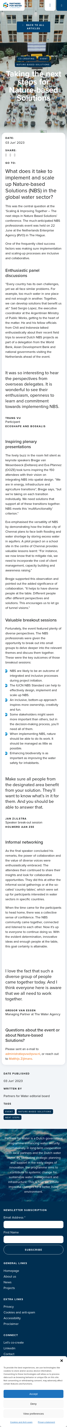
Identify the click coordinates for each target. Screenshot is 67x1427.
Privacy (9, 1306)
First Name (11, 1232)
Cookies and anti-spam (19, 1312)
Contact (9, 1354)
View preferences (33, 1413)
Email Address (14, 1217)
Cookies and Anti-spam (21, 1422)
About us (10, 1276)
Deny (33, 1403)
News (7, 1282)
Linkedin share (6, 155)
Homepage (11, 1270)
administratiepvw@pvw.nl (22, 1054)
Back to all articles (35, 26)
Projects (9, 1288)
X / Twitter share (10, 155)
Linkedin (9, 1348)
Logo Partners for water (12, 5)
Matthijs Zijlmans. (21, 1058)
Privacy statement (46, 1422)
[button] (61, 1360)
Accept (33, 1393)
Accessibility (12, 1318)
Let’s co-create (14, 1342)
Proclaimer (11, 1324)
